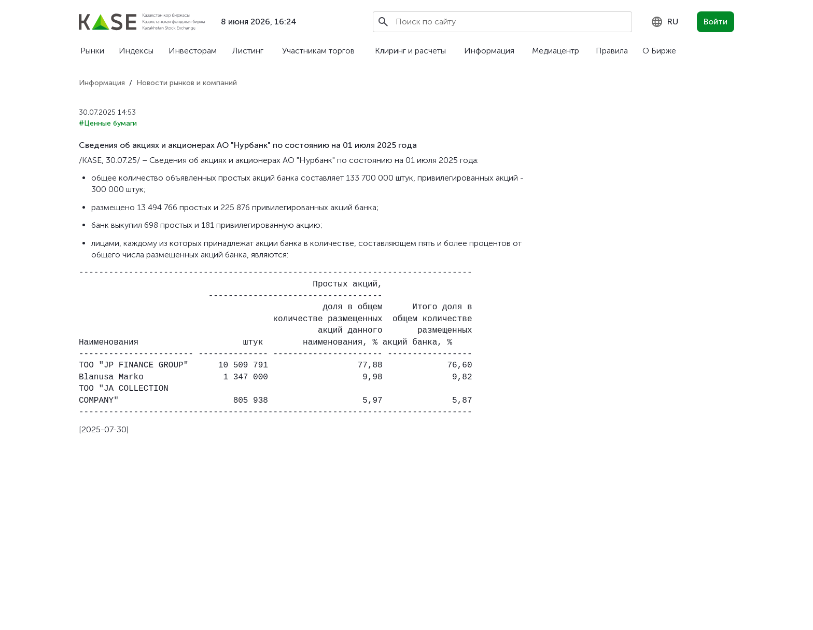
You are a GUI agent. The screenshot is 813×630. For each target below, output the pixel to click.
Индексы (136, 51)
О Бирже (659, 51)
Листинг (247, 51)
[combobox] (664, 21)
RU (664, 22)
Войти (715, 21)
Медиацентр (555, 51)
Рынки (92, 51)
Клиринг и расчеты (410, 51)
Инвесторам (193, 51)
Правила (612, 51)
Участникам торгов (318, 51)
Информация (489, 51)
